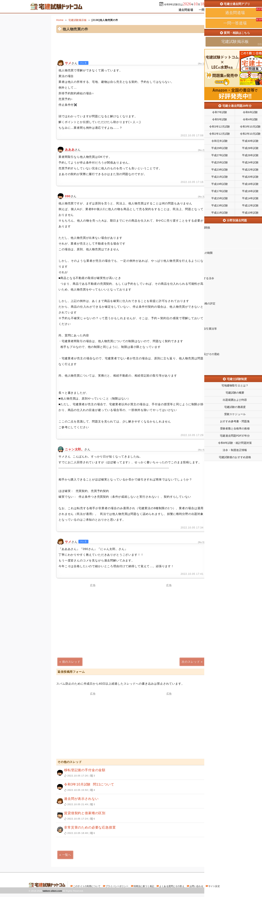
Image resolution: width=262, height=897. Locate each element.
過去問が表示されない (129, 801)
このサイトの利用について (87, 886)
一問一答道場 (207, 9)
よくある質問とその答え (171, 886)
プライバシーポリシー (117, 886)
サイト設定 (214, 886)
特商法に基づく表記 (144, 886)
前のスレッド (71, 661)
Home (59, 20)
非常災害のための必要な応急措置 (129, 830)
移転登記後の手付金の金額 (129, 773)
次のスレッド (191, 661)
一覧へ (66, 854)
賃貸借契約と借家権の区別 (129, 816)
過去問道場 (185, 9)
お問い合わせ (196, 886)
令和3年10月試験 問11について (129, 787)
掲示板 (226, 9)
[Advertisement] (93, 724)
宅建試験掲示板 (77, 20)
